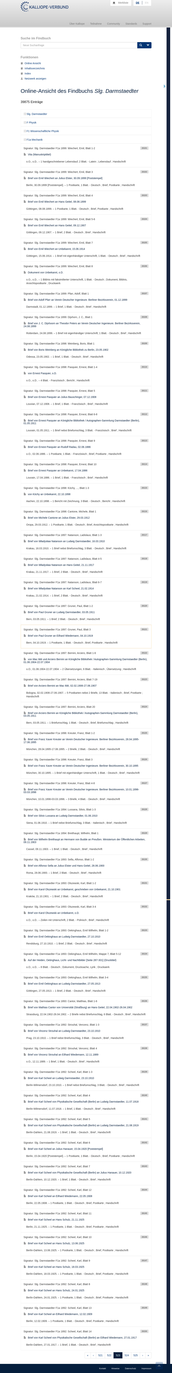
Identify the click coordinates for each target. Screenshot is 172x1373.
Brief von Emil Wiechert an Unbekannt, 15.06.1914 (54, 248)
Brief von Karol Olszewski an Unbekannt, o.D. (51, 912)
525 (135, 1355)
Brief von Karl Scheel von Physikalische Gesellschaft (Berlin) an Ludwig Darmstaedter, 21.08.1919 (81, 1125)
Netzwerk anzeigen (33, 78)
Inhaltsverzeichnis (33, 68)
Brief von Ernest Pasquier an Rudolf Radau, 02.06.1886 (57, 447)
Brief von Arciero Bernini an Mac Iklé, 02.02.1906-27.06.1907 (60, 685)
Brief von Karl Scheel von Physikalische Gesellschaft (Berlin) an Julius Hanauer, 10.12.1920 (77, 1172)
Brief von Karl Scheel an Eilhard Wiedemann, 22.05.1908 (58, 1196)
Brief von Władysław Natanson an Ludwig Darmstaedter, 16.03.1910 (64, 541)
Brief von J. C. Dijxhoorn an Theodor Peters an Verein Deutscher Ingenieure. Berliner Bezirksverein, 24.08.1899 (82, 325)
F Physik (30, 122)
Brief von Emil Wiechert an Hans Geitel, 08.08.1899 (55, 201)
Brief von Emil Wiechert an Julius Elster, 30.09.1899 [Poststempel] (63, 178)
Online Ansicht (31, 63)
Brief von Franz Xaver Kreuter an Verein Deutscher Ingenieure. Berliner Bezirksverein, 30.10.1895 (81, 765)
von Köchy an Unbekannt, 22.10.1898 (47, 494)
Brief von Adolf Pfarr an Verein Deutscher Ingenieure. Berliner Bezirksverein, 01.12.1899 (75, 299)
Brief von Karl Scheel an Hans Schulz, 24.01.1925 (54, 1290)
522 (109, 1355)
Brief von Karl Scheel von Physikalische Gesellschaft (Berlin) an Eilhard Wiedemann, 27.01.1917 (80, 1337)
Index (26, 73)
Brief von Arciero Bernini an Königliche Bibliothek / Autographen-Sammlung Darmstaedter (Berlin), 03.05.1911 (81, 714)
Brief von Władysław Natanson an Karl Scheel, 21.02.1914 (59, 588)
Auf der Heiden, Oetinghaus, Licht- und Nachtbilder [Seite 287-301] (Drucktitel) (70, 960)
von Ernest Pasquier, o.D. (40, 373)
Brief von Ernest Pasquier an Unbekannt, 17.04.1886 (56, 470)
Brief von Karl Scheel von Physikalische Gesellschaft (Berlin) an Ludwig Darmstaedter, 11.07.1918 (81, 1101)
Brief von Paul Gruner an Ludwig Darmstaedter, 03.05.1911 (59, 612)
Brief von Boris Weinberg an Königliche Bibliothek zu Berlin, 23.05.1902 (66, 349)
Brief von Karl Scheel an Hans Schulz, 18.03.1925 (54, 1266)
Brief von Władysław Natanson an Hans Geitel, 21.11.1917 (59, 564)
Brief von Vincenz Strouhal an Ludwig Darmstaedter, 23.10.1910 (62, 1030)
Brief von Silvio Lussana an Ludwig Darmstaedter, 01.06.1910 (61, 815)
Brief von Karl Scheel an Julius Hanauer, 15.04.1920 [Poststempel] (63, 1148)
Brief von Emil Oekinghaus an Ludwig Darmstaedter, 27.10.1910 (62, 936)
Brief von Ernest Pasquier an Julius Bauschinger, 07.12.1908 (60, 397)
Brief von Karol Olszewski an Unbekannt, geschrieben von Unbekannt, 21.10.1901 (72, 889)
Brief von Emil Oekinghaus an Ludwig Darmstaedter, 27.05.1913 (62, 983)
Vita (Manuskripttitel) (37, 154)
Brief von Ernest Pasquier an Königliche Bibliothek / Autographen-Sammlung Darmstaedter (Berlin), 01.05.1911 (82, 422)
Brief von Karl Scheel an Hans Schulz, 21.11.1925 (54, 1219)
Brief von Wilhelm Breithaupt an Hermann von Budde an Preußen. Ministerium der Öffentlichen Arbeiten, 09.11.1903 (84, 841)
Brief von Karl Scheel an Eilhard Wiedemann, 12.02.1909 (58, 1314)
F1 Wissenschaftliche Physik (41, 131)
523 (118, 1355)
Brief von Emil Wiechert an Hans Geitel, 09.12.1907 (55, 225)
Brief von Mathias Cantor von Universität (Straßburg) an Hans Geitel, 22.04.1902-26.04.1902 (78, 1007)
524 (127, 1355)
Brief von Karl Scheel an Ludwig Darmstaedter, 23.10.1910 (59, 1078)
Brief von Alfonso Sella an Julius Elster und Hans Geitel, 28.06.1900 (64, 865)
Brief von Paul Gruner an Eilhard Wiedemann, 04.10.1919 (58, 635)
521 (100, 1355)
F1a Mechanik (33, 139)
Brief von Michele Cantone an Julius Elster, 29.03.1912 (57, 517)
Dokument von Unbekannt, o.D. (43, 272)
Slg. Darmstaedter (35, 114)
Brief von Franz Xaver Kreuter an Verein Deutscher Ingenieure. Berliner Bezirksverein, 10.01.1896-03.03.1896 (81, 791)
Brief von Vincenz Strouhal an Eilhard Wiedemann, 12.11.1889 (61, 1054)
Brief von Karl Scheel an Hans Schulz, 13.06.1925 (54, 1243)
